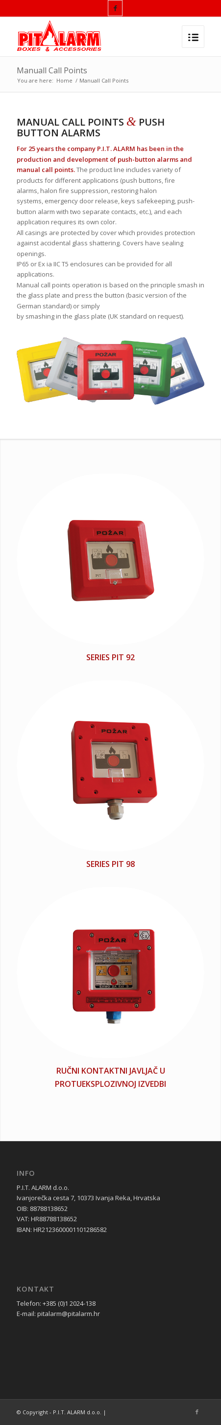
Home (64, 80)
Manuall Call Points (52, 70)
